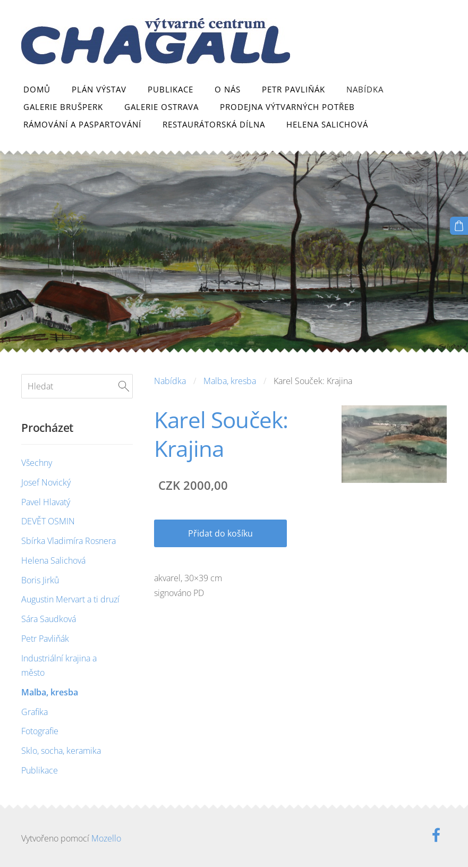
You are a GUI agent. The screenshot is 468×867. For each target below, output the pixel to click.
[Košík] (459, 226)
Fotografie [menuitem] (39, 731)
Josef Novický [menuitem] (46, 482)
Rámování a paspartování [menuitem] (82, 124)
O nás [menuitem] (228, 89)
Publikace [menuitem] (170, 89)
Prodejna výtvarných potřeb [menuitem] (287, 106)
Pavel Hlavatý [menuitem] (45, 502)
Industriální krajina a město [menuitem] (59, 665)
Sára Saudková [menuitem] (48, 619)
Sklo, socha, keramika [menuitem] (61, 750)
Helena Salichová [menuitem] (327, 124)
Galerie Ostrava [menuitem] (161, 106)
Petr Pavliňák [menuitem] (293, 89)
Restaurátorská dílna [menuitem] (214, 124)
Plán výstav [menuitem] (99, 89)
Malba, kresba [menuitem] (49, 692)
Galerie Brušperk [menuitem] (63, 106)
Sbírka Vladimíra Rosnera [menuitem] (68, 541)
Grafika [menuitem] (34, 712)
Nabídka (170, 381)
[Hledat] (77, 386)
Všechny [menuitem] (36, 463)
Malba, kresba (229, 381)
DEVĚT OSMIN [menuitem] (48, 521)
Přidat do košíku (220, 533)
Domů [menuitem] (36, 89)
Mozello (106, 838)
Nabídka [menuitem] (365, 89)
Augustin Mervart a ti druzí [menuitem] (70, 599)
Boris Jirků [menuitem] (40, 580)
